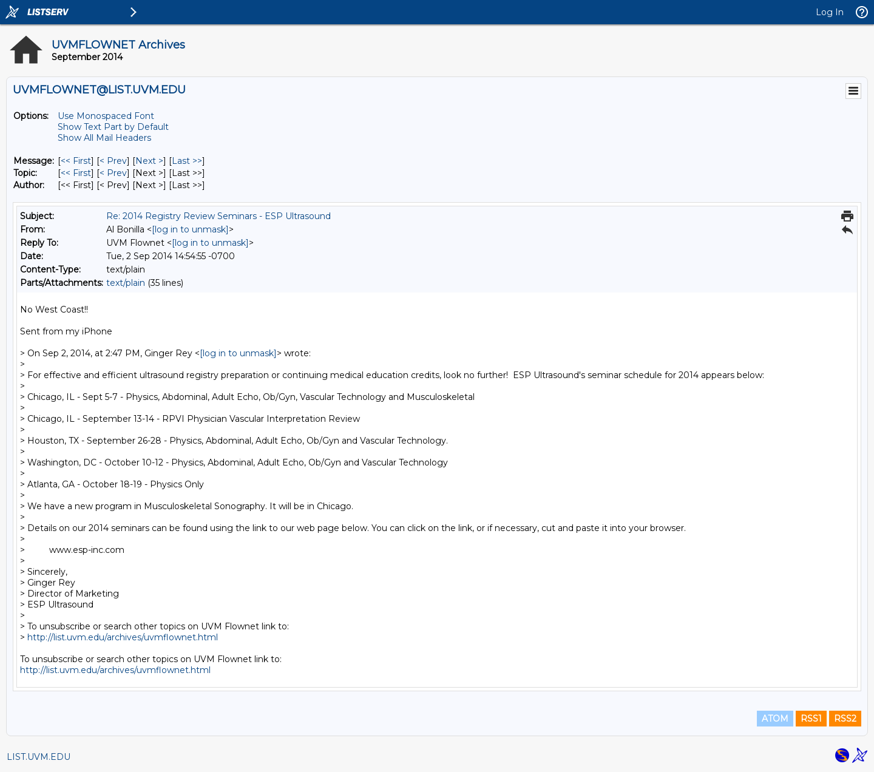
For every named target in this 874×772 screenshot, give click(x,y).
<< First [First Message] (76, 160)
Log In (830, 12)
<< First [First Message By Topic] (76, 173)
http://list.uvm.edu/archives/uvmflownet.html (122, 637)
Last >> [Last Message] (187, 160)
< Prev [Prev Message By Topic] (113, 173)
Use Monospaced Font (106, 115)
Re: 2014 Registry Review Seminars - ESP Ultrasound (218, 216)
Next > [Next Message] (149, 160)
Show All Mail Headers (104, 137)
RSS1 (811, 718)
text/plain (125, 282)
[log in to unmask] (190, 229)
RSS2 (845, 718)
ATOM (775, 718)
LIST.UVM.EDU (38, 756)
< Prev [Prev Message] (113, 160)
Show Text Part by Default (113, 126)
